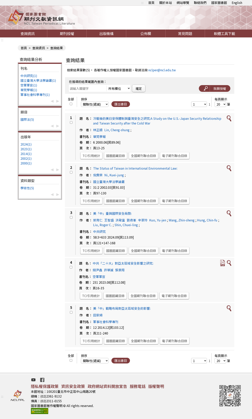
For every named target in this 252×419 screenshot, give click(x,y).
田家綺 (98, 315)
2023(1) (26, 149)
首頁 (151, 2)
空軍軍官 (99, 276)
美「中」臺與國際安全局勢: (112, 213)
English (237, 2)
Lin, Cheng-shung (117, 129)
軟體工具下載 (224, 33)
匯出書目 (120, 104)
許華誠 (108, 270)
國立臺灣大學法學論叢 (109, 181)
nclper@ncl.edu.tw (162, 70)
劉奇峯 (131, 220)
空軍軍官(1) (28, 85)
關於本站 (165, 2)
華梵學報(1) (28, 89)
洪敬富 (120, 220)
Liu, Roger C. (102, 224)
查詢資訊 (27, 33)
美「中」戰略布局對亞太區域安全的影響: (122, 308)
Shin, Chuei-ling (126, 224)
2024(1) (26, 144)
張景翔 (120, 270)
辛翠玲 (142, 220)
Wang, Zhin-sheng (182, 220)
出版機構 (106, 33)
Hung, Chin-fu (207, 220)
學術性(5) (27, 188)
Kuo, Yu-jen (157, 220)
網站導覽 (183, 2)
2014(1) (26, 153)
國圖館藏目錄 (115, 155)
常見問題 (185, 33)
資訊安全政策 (73, 386)
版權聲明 (156, 386)
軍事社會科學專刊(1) (35, 94)
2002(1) (26, 158)
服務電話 (137, 386)
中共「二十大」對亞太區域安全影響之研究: (123, 263)
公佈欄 (145, 33)
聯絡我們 (200, 2)
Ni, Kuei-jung (114, 175)
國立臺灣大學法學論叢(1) (38, 80)
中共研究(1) (28, 75)
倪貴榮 (98, 175)
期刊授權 (67, 33)
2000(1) (26, 163)
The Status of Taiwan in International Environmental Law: (135, 168)
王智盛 (109, 220)
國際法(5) (27, 119)
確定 (139, 88)
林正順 (98, 129)
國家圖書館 (219, 2)
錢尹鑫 (97, 270)
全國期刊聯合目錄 (143, 155)
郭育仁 (98, 220)
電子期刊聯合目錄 (174, 155)
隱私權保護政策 (44, 386)
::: (142, 2)
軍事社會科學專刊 (105, 321)
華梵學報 (99, 136)
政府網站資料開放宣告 (107, 386)
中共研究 (99, 231)
